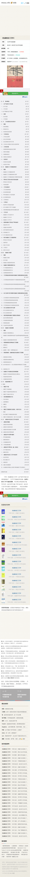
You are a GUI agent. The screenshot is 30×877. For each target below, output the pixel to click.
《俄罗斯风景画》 (6, 846)
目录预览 (21, 51)
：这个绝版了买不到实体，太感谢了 (11, 730)
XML (10, 873)
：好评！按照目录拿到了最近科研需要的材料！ (15, 712)
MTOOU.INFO (17, 871)
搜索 (27, 3)
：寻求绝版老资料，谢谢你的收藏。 (12, 718)
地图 (13, 873)
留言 (22, 3)
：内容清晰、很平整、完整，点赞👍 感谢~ (13, 739)
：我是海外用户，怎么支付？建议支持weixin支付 (14, 736)
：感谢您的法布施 (7, 709)
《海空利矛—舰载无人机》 (12, 856)
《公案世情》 (14, 846)
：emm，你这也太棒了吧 (9, 721)
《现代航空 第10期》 (15, 852)
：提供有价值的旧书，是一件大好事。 (11, 715)
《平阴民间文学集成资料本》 (13, 854)
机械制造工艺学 (16, 510)
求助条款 (18, 55)
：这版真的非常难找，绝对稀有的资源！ (13, 724)
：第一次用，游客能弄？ (9, 733)
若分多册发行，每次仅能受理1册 (20, 61)
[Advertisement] (15, 20)
